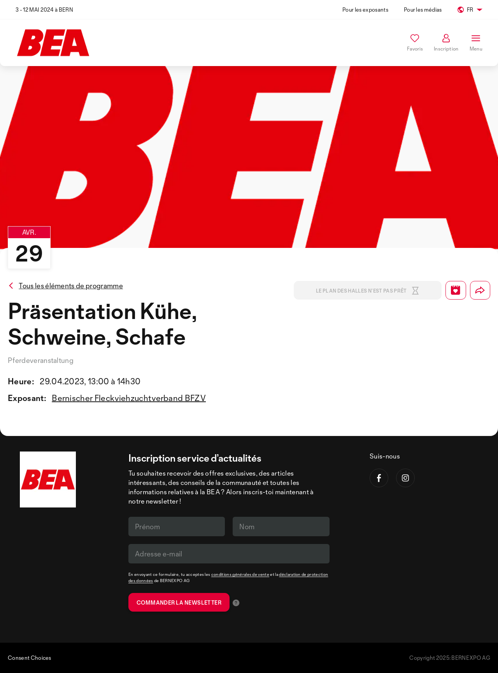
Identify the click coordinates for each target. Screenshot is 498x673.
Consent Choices (29, 657)
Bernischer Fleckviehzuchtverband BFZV (129, 398)
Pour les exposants (365, 9)
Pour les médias (423, 9)
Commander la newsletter (179, 602)
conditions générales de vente (240, 574)
